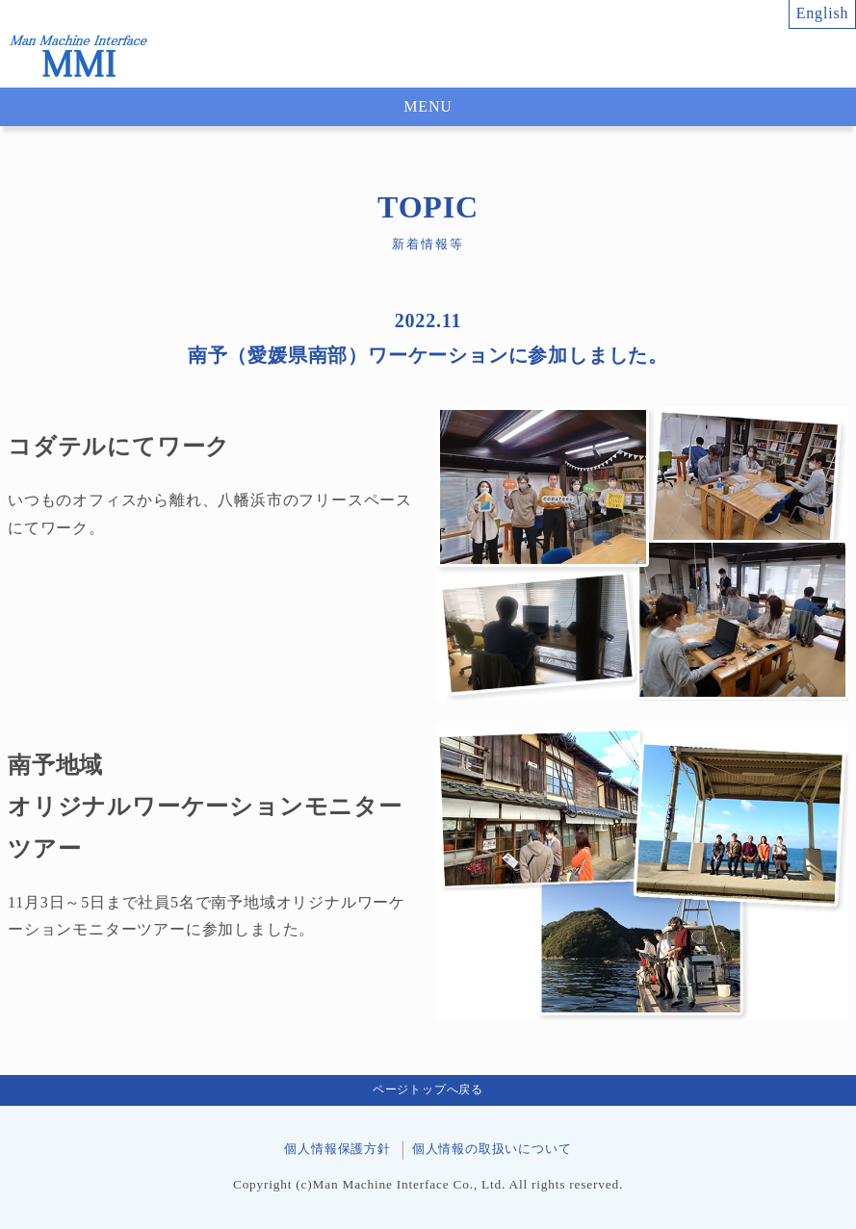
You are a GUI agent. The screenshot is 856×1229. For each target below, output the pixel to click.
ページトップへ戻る (428, 1089)
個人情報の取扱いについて (492, 1149)
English (822, 13)
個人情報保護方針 (337, 1149)
